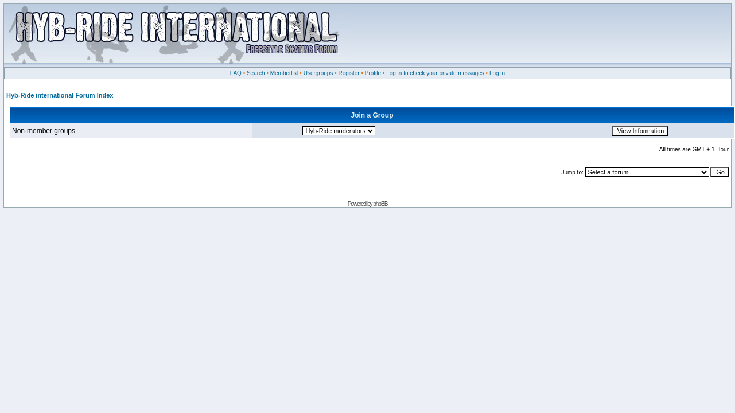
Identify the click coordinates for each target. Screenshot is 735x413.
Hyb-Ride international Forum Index (59, 95)
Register (348, 73)
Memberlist (284, 73)
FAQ (236, 73)
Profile (373, 73)
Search (256, 73)
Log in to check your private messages (435, 73)
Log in (497, 73)
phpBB (380, 204)
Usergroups (318, 73)
